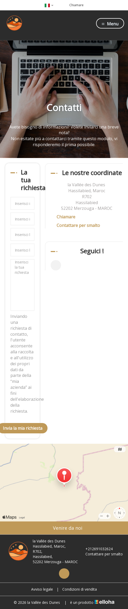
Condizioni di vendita (79, 589)
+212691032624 (96, 548)
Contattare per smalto (78, 225)
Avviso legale (42, 589)
